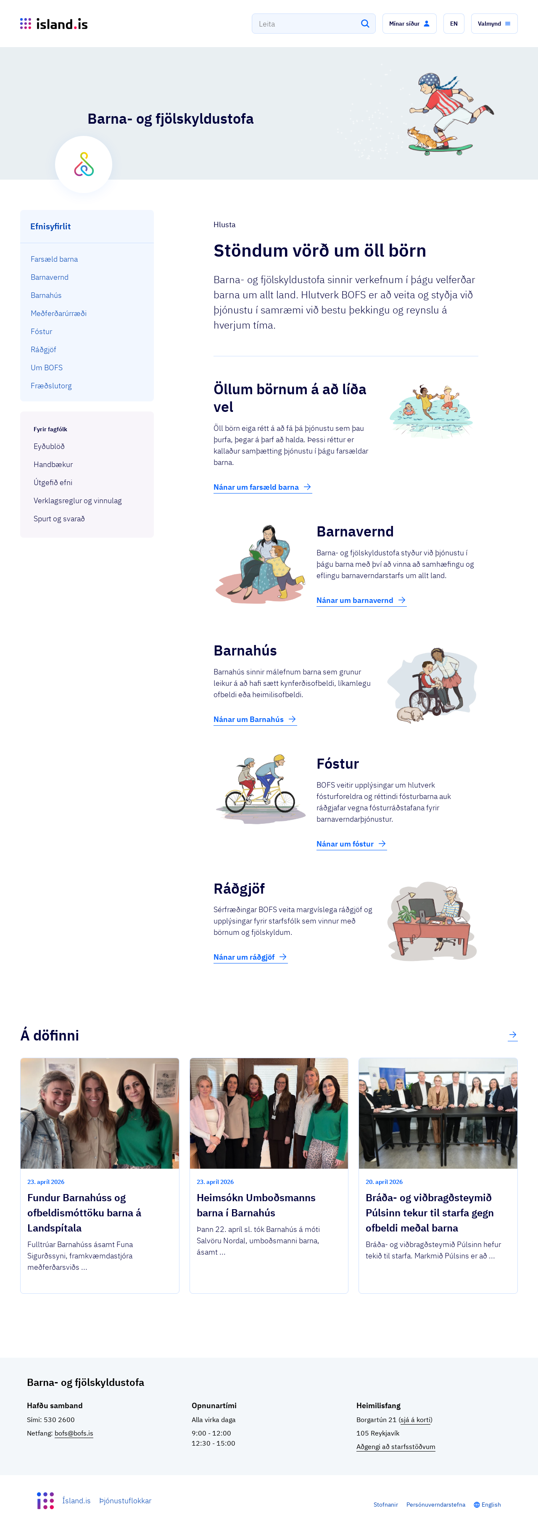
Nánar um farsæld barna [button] (263, 487)
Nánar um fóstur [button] (351, 844)
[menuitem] (87, 259)
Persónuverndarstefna (435, 1504)
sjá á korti (415, 1419)
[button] (409, 23)
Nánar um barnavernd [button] (361, 600)
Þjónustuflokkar (125, 1500)
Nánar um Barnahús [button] (255, 719)
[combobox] (314, 23)
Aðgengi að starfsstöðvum (395, 1446)
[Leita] (365, 24)
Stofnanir (386, 1504)
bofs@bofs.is (74, 1433)
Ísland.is (76, 1500)
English (491, 1504)
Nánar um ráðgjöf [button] (251, 957)
